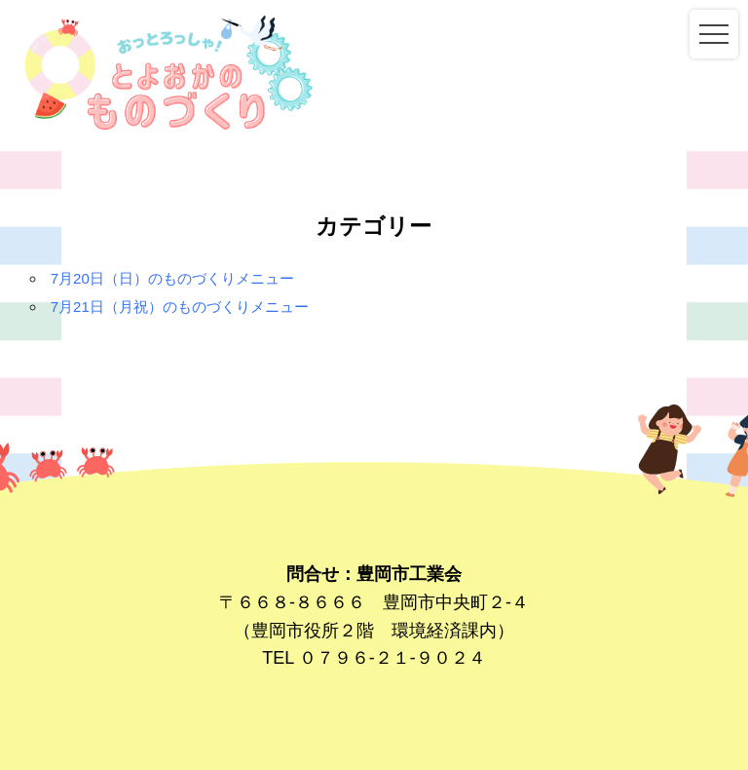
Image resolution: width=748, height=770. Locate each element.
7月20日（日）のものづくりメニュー (172, 278)
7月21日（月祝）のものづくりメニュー (180, 306)
